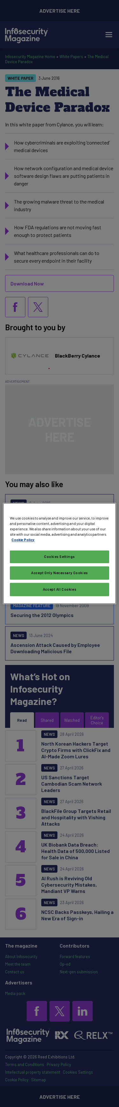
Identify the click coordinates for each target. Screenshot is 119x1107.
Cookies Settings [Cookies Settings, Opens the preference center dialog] (59, 557)
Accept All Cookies (59, 589)
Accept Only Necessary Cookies (59, 573)
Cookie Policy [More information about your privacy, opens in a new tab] (23, 540)
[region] (59, 553)
